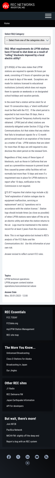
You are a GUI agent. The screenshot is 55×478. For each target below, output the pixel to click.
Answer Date (10, 292)
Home (7, 23)
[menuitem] (27, 318)
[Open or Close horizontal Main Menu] (27, 16)
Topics (8, 275)
